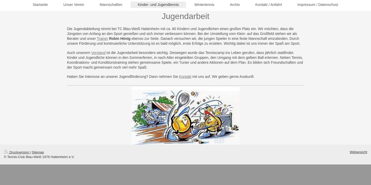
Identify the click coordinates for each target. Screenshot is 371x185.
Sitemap (38, 152)
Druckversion (17, 152)
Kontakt (185, 77)
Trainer (102, 38)
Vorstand (98, 53)
